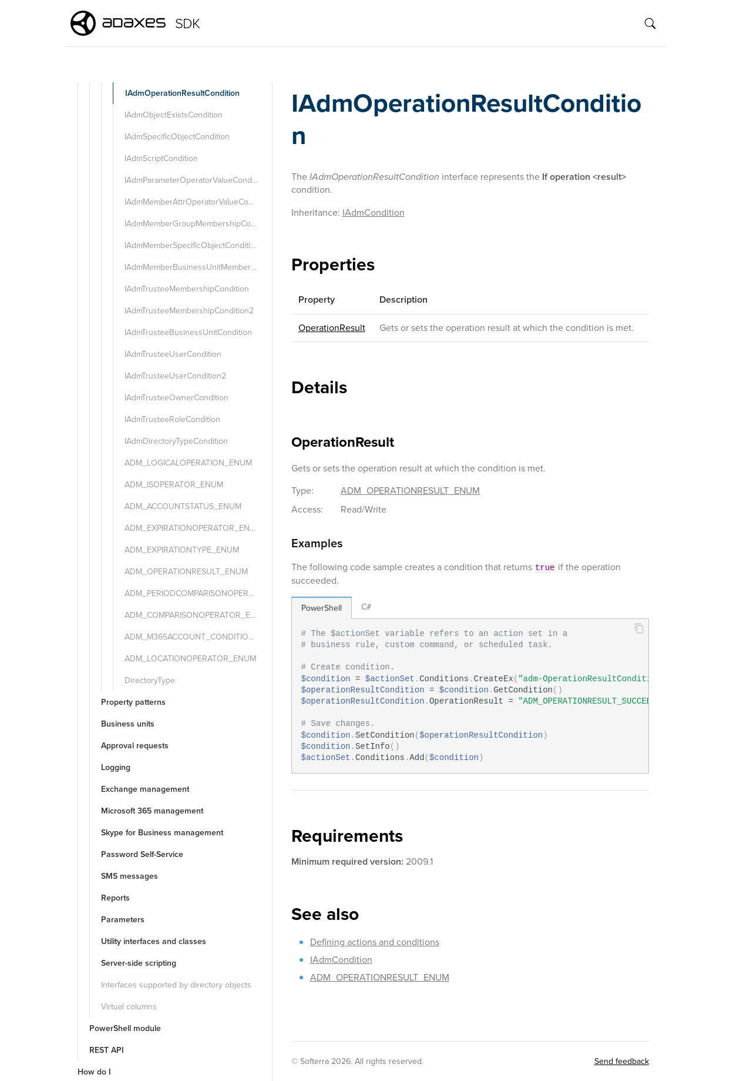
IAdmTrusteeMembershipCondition (187, 289)
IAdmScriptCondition (161, 158)
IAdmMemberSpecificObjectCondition (192, 245)
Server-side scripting (138, 963)
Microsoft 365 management (152, 811)
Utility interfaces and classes (153, 941)
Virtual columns (129, 1006)
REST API (106, 1050)
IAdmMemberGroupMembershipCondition (197, 223)
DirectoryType (150, 680)
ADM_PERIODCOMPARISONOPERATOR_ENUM (197, 593)
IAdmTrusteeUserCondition (173, 354)
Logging (115, 767)
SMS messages (129, 876)
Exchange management (145, 789)
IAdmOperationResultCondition (182, 93)
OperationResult (331, 327)
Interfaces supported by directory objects (176, 985)
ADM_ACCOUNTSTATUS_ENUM (183, 506)
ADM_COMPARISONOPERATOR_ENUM (196, 615)
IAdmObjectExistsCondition (174, 115)
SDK (187, 23)
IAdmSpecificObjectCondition (177, 136)
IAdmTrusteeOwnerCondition (176, 397)
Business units (127, 724)
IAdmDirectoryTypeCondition (176, 441)
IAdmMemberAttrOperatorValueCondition (197, 202)
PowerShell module (125, 1028)
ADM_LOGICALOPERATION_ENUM (188, 463)
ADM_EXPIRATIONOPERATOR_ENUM (193, 528)
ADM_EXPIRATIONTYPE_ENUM (182, 550)
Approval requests (135, 745)
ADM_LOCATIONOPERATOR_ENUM (190, 658)
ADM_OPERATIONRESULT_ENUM (186, 571)
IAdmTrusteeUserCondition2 (175, 376)
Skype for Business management (162, 832)
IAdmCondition (373, 212)
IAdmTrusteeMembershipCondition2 (189, 310)
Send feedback (621, 1061)
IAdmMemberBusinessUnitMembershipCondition (197, 267)
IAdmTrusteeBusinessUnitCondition (188, 332)
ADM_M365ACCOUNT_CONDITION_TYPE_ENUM (197, 637)
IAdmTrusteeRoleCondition (172, 419)
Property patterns (133, 702)
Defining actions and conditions (374, 942)
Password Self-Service (142, 854)
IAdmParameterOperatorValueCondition (196, 180)
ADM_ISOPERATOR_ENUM (174, 484)
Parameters (122, 919)
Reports (115, 898)
